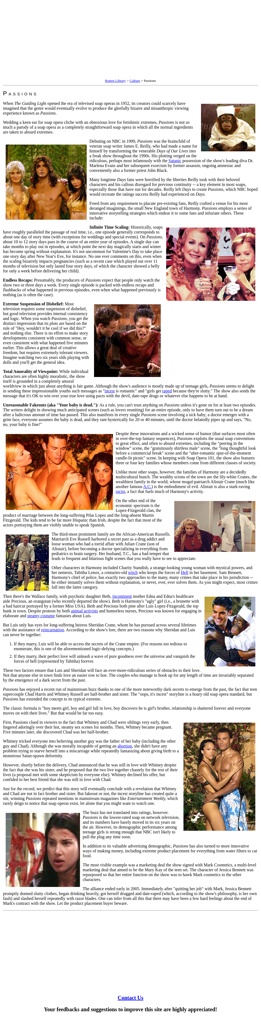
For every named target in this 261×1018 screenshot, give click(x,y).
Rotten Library (115, 81)
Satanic (175, 160)
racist (120, 491)
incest (110, 391)
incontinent (122, 596)
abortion (125, 746)
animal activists (84, 611)
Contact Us (130, 998)
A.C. (147, 486)
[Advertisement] (130, 40)
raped (167, 391)
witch (133, 572)
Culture (135, 81)
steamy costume (41, 615)
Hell (184, 572)
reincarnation (52, 630)
